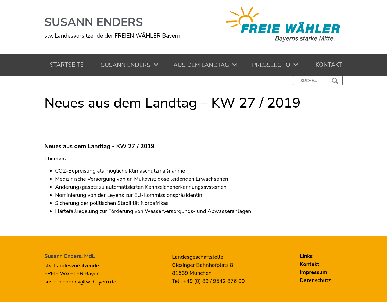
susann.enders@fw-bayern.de (80, 281)
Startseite (65, 65)
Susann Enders (93, 22)
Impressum (313, 272)
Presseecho (270, 65)
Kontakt (327, 65)
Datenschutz (315, 280)
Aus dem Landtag (199, 65)
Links (306, 256)
